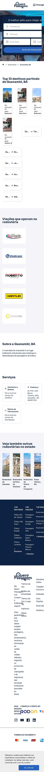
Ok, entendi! (29, 768)
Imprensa (25, 608)
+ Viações (29, 554)
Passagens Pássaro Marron (29, 547)
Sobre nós (25, 579)
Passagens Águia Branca (29, 537)
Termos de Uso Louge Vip (26, 601)
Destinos (40, 610)
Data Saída (14, 42)
